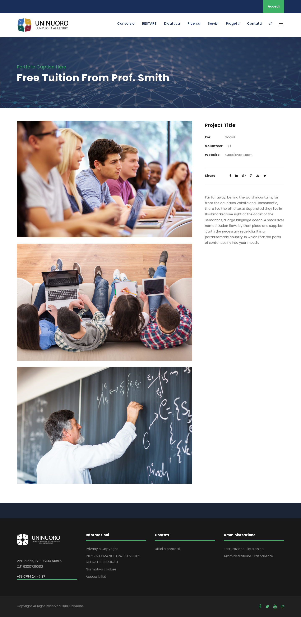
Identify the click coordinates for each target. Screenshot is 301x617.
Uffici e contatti (167, 548)
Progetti (233, 23)
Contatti (254, 23)
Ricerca (193, 23)
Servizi (213, 23)
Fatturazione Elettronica (244, 548)
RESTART (149, 23)
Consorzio (126, 23)
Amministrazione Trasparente (248, 556)
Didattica (172, 23)
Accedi (273, 6)
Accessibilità (96, 576)
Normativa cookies (101, 569)
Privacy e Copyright (102, 548)
